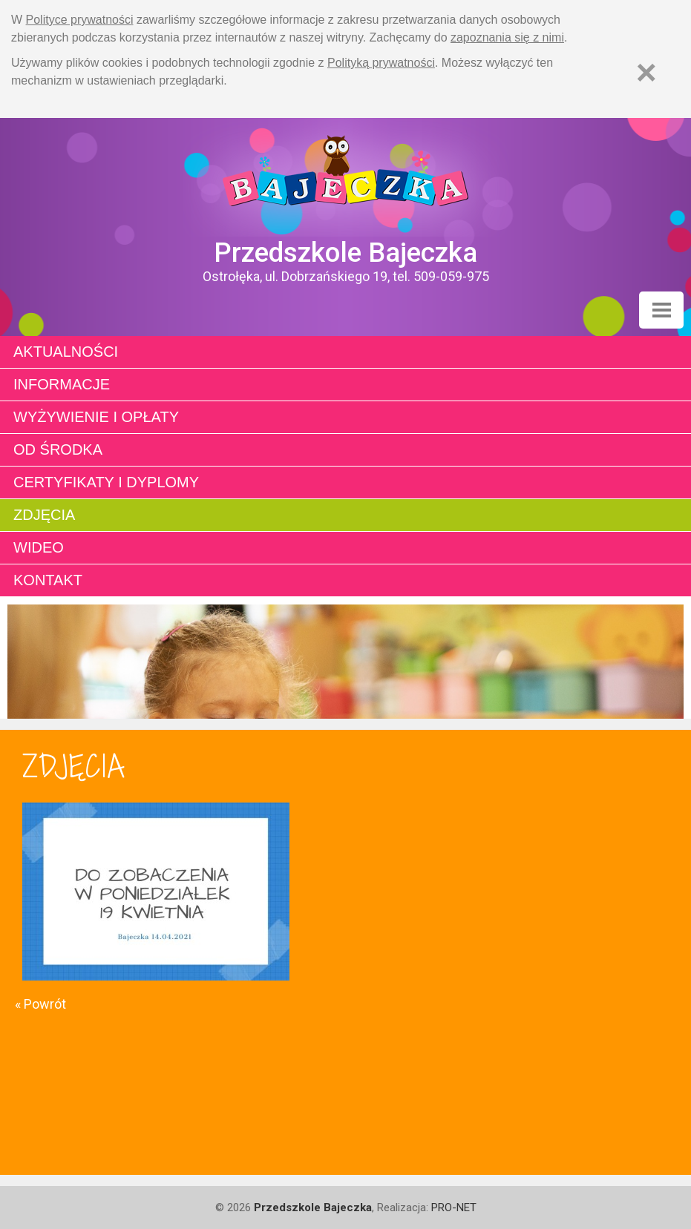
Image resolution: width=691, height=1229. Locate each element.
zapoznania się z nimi (507, 37)
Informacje (61, 384)
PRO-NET (454, 1207)
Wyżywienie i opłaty (96, 417)
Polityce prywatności (80, 19)
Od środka (57, 449)
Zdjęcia (44, 515)
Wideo (38, 547)
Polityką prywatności (381, 62)
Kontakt (47, 580)
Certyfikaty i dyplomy (106, 482)
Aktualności (65, 351)
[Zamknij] (646, 72)
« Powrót (40, 1004)
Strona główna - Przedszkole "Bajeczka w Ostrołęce (345, 177)
